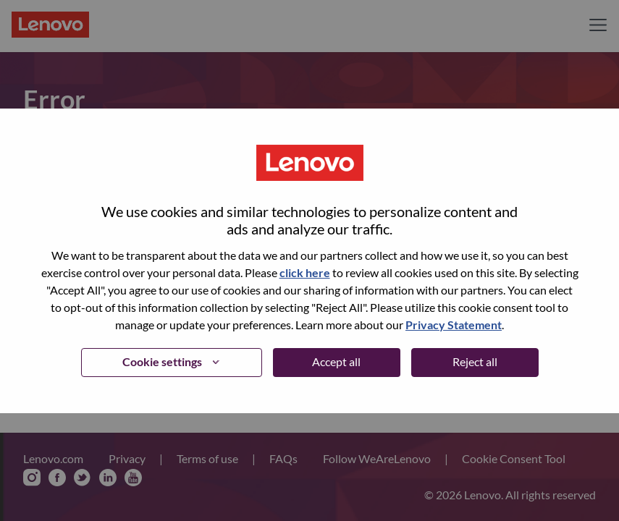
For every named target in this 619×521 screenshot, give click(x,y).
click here (304, 272)
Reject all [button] (474, 361)
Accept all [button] (336, 361)
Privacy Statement (453, 324)
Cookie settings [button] (162, 361)
